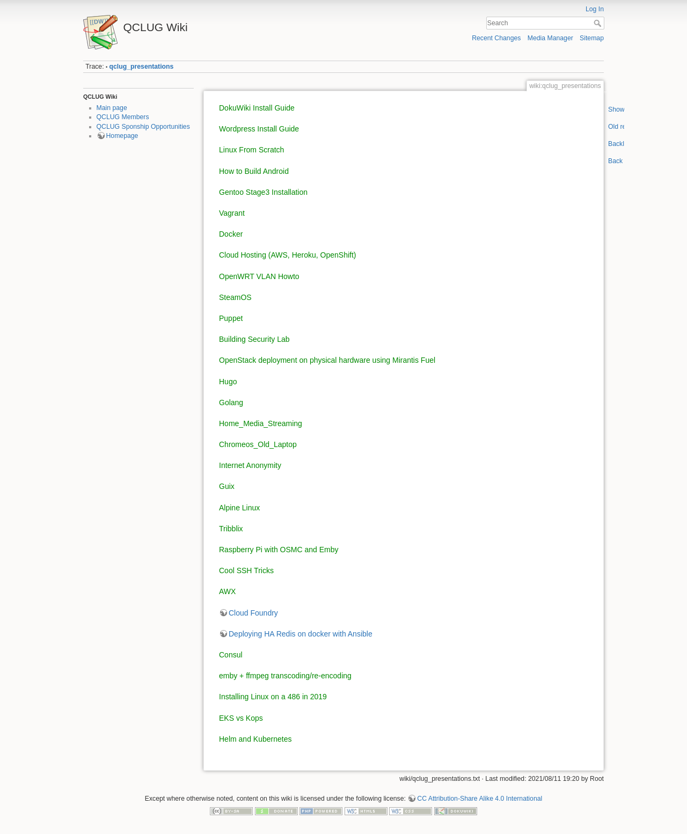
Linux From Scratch (251, 149)
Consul (231, 654)
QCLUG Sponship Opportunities (143, 126)
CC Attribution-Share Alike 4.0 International (479, 798)
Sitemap (592, 38)
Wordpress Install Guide (259, 129)
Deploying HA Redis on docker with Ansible (300, 634)
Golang (231, 402)
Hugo (228, 381)
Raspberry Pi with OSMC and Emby (279, 549)
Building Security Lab (254, 339)
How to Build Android (254, 171)
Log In (595, 9)
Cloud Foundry (253, 613)
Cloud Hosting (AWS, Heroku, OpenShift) (287, 255)
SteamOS (235, 297)
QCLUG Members (123, 117)
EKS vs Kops (241, 718)
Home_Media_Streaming (260, 423)
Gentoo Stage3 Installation (263, 192)
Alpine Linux (239, 507)
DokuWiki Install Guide (257, 108)
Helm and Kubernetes (255, 739)
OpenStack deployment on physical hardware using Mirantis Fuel (327, 360)
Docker (231, 234)
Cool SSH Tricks (246, 570)
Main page (112, 108)
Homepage (122, 136)
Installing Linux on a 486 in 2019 (273, 696)
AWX (227, 591)
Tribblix (231, 528)
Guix (227, 486)
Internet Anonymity (250, 465)
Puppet (231, 318)
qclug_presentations (141, 66)
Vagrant (232, 213)
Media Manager (550, 38)
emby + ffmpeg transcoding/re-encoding (285, 675)
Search (599, 23)
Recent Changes (496, 38)
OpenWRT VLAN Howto (259, 276)
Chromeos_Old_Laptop (258, 444)
